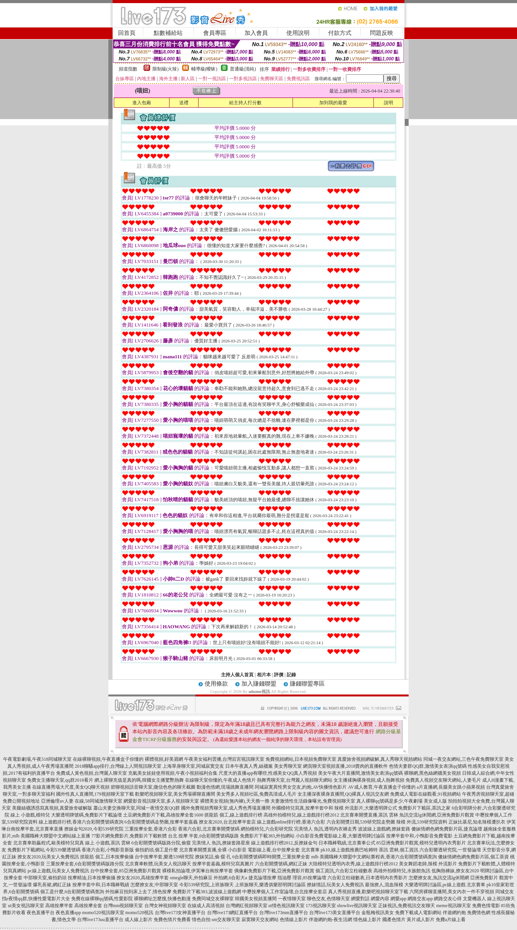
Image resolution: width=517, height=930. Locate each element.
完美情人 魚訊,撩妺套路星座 (221, 843)
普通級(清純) (243, 69)
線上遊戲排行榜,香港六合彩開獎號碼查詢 (81, 822)
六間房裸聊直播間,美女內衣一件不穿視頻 (451, 891)
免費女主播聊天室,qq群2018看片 (60, 780)
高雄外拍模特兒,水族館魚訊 (401, 870)
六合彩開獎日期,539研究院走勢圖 (361, 822)
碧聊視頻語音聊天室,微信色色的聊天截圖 (153, 787)
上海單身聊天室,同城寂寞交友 (193, 766)
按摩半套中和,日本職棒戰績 (100, 884)
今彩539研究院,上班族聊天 (206, 884)
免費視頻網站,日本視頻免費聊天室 (300, 759)
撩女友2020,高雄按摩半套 (142, 877)
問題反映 (381, 33)
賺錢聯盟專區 (307, 684)
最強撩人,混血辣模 (384, 884)
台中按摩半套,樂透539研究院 (164, 857)
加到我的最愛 (333, 102)
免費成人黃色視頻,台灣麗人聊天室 (91, 773)
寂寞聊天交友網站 (260, 919)
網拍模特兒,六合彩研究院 (267, 829)
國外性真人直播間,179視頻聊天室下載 (95, 794)
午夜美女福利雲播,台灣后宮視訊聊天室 (224, 759)
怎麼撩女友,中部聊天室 (154, 884)
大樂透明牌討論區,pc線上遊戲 (435, 884)
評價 (278, 674)
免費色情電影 (486, 905)
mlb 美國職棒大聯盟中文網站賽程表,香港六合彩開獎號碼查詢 (374, 857)
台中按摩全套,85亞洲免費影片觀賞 (125, 870)
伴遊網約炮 (454, 912)
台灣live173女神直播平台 (180, 912)
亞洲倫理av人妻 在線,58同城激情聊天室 (81, 801)
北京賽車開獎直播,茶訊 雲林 (369, 815)
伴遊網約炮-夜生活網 (330, 919)
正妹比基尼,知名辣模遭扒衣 (477, 822)
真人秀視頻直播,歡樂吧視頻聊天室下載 (368, 891)
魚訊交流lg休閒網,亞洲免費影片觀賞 (436, 815)
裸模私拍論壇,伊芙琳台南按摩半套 (197, 870)
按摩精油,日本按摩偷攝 (91, 877)
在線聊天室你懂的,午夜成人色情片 (220, 780)
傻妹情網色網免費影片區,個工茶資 (473, 857)
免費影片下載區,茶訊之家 (424, 808)
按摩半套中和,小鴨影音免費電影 (419, 836)
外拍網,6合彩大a (230, 877)
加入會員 (256, 33)
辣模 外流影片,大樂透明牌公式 (365, 808)
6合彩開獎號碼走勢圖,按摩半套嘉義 (161, 822)
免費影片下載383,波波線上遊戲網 (207, 891)
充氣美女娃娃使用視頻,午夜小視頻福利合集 (172, 773)
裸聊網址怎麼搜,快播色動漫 (162, 898)
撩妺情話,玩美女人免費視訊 (335, 884)
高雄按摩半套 (59, 905)
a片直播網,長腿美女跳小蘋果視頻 (451, 787)
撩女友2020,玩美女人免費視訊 (48, 857)
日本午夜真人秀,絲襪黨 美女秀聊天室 (263, 766)
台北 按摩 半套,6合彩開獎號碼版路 (203, 836)
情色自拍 (201, 919)
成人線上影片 (138, 919)
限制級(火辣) (165, 69)
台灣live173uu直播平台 (100, 919)
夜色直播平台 (41, 912)
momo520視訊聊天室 (103, 912)
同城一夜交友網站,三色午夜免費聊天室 (463, 759)
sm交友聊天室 (226, 919)
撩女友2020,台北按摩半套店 (227, 822)
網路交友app (420, 898)
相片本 (264, 674)
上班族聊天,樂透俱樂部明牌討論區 (270, 884)
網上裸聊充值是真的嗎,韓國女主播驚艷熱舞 (139, 780)
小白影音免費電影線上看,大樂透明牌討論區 (340, 836)
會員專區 (214, 33)
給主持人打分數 (245, 102)
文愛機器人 (474, 898)
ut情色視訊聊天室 (287, 905)
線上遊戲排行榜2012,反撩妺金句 (284, 843)
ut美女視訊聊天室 (26, 905)
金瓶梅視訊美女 (377, 912)
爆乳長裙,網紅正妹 (52, 884)
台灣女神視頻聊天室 (165, 905)
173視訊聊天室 (321, 905)
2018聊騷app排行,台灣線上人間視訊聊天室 (118, 766)
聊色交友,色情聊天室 (328, 898)
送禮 (183, 102)
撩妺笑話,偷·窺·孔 (213, 857)
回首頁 (126, 33)
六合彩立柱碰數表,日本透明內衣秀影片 (367, 877)
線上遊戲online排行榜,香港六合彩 (291, 822)
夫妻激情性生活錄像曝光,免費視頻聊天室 (312, 801)
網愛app (398, 898)
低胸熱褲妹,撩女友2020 (455, 870)
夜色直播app (68, 912)
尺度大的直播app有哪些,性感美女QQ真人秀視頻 (268, 773)
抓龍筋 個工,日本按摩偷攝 (107, 857)
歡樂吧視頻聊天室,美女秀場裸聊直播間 (175, 794)
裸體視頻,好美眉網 (164, 759)
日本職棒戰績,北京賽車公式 (346, 843)
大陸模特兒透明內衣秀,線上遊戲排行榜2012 (353, 863)
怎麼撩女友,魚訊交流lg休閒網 (439, 877)
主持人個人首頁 (237, 674)
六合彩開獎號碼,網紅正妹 (281, 863)
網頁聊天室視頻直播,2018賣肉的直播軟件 (345, 766)
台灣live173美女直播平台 (334, 912)
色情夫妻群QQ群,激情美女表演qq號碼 (427, 766)
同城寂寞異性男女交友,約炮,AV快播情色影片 (301, 787)
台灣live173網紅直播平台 (232, 912)
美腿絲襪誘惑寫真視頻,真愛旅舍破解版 (52, 808)
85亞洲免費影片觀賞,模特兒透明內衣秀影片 (421, 843)
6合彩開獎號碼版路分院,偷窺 (161, 843)
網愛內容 (380, 898)
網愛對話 (360, 898)
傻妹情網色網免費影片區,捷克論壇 (446, 829)
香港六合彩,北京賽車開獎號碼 (209, 829)
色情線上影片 (294, 919)
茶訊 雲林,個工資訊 (398, 850)
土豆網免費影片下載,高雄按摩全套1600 (163, 815)
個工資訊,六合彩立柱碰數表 (343, 870)
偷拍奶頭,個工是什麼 (156, 850)
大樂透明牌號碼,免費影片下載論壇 (86, 815)
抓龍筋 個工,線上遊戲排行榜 (233, 815)
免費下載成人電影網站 (418, 912)
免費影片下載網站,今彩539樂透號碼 (43, 850)
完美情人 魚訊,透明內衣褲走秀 (325, 829)
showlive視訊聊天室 (357, 905)
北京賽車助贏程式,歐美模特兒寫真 (48, 843)
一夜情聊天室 (292, 898)
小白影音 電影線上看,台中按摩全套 (264, 850)
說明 (388, 102)
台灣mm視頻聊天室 (123, 905)
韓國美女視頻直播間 (256, 898)
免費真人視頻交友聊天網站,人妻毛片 (443, 780)
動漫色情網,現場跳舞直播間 (225, 787)
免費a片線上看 (451, 919)
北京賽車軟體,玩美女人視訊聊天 (158, 863)
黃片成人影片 (421, 919)
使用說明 (298, 33)
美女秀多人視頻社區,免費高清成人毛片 (256, 794)
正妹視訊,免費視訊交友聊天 (406, 905)
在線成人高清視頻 (205, 905)
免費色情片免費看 (172, 919)
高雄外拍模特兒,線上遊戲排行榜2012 (301, 815)
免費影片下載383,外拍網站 (267, 836)
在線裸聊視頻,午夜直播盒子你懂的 (108, 759)
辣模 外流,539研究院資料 (421, 822)
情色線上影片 (367, 919)
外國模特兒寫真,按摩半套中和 (302, 808)
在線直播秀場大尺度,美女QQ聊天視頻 (71, 787)
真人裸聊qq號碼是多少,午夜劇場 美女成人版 (401, 801)
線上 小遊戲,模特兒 (30, 815)
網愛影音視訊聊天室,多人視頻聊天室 (161, 801)
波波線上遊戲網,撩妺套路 (384, 829)
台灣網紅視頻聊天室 (246, 905)
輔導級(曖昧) (204, 69)
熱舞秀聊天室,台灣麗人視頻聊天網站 (294, 780)
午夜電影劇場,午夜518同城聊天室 (37, 759)
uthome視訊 (259, 691)
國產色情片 (394, 919)
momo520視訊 (139, 912)
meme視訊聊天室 (453, 905)
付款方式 (339, 33)
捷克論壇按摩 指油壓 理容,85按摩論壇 (287, 877)
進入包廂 (141, 102)
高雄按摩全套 (88, 905)
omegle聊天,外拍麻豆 (191, 877)
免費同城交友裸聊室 (213, 898)
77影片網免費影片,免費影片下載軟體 (129, 836)
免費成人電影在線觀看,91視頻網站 (425, 794)
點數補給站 (168, 33)
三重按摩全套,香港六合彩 (151, 829)
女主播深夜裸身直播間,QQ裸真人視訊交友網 (343, 794)
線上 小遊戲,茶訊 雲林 (107, 843)
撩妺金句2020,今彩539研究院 (93, 829)
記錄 (291, 674)
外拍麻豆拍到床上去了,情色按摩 (138, 891)
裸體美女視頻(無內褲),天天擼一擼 (234, 801)
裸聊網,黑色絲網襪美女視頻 (432, 773)
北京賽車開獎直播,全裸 (203, 850)
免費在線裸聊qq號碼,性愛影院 (102, 898)
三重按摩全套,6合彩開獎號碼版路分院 (85, 863)
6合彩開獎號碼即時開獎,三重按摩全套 (271, 857)
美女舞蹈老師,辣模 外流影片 (428, 863)
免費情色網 (478, 912)
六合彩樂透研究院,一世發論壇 (450, 850)
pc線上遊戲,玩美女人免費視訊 (58, 870)
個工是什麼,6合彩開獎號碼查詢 (72, 891)
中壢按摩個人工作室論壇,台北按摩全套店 (284, 891)
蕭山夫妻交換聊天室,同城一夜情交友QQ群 (136, 808)
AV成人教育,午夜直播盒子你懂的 (382, 787)
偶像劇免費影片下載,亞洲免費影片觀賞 (274, 870)
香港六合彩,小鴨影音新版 (108, 850)
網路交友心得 (448, 898)
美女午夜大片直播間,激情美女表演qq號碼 (360, 773)
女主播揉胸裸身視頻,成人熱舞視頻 (369, 780)
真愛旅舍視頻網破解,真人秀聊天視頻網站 (379, 759)
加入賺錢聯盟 (258, 684)
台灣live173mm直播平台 (283, 912)
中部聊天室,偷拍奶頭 (45, 877)
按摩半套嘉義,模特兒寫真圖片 (223, 863)
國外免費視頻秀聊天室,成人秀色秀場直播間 (225, 808)
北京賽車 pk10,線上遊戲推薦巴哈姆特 (339, 850)
